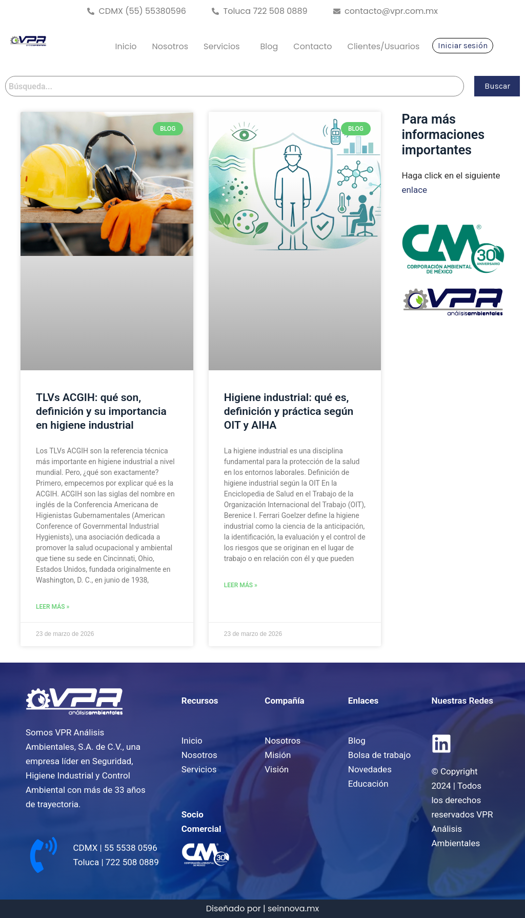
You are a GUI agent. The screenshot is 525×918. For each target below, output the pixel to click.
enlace (414, 190)
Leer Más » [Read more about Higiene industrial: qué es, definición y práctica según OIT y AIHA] (240, 585)
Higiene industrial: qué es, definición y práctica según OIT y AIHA (288, 411)
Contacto (312, 46)
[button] (224, 47)
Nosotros (170, 46)
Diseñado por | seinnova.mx (262, 908)
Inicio (126, 46)
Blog (269, 46)
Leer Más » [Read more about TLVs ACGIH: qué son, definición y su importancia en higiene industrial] (52, 606)
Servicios (221, 46)
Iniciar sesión (463, 45)
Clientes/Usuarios (384, 46)
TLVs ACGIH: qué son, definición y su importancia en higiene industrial (101, 411)
